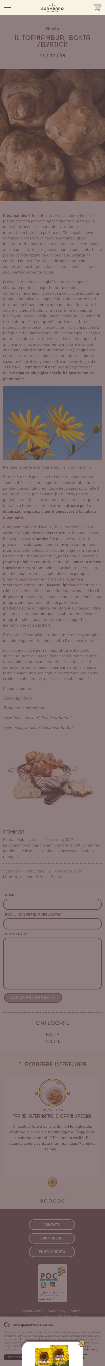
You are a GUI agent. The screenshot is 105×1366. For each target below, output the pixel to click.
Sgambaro (52, 7)
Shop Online (97, 7)
